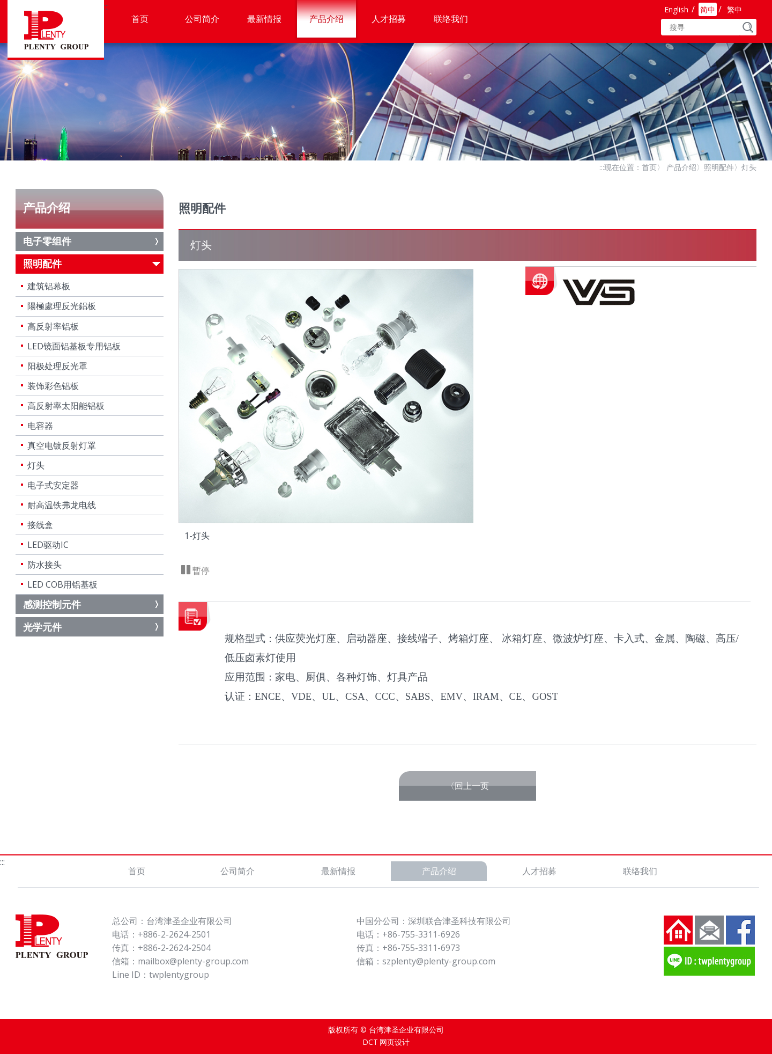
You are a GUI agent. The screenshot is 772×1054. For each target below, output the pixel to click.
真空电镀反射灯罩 (61, 445)
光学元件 (42, 626)
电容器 (40, 425)
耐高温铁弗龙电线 (61, 505)
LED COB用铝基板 (62, 584)
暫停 (200, 570)
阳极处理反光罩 (57, 366)
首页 (140, 19)
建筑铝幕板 (48, 286)
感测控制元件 (52, 604)
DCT (370, 1042)
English (676, 9)
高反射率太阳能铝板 (66, 406)
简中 (707, 9)
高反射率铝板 (53, 326)
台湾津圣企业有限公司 (56, 30)
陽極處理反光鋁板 (61, 306)
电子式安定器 (53, 485)
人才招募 (389, 19)
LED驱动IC (48, 545)
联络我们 (451, 19)
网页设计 (395, 1042)
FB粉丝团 (740, 930)
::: (106, 6)
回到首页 (678, 930)
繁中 (734, 9)
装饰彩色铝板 (53, 386)
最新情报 (264, 19)
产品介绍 (326, 19)
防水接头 (44, 564)
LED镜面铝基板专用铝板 (74, 346)
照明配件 (719, 167)
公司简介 (202, 19)
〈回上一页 (467, 786)
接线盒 (40, 525)
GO (748, 27)
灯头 (35, 465)
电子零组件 (47, 241)
